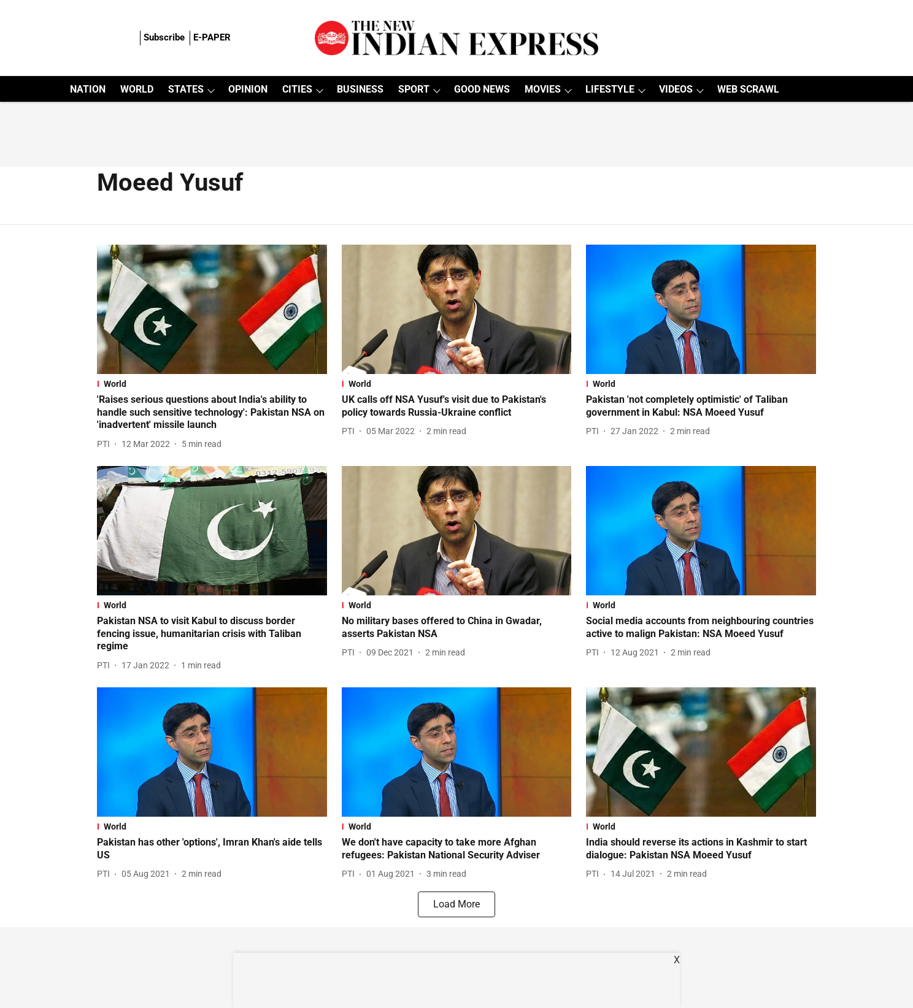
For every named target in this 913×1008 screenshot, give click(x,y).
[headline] (212, 413)
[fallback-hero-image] (212, 309)
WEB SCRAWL (748, 89)
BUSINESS (360, 89)
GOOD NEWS (482, 89)
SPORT (414, 89)
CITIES (297, 89)
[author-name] (106, 444)
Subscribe (164, 37)
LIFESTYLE (609, 89)
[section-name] (212, 384)
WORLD (136, 89)
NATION (88, 89)
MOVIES (543, 89)
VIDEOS (676, 89)
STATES (186, 89)
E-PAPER (212, 37)
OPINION (248, 89)
